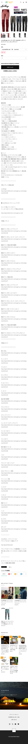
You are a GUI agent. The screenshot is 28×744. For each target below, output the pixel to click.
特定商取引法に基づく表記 (13, 717)
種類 (2, 47)
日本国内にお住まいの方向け (10, 71)
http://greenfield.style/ (7, 544)
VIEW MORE (7, 699)
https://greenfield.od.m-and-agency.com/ (12, 213)
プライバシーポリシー (14, 714)
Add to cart (10, 67)
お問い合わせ (14, 719)
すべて (4, 574)
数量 (2, 55)
